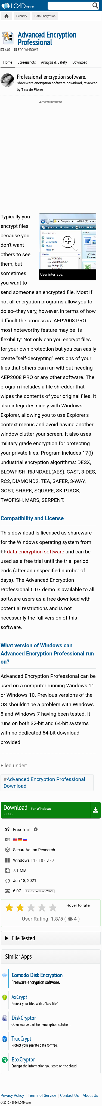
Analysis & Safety (54, 62)
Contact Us (69, 1095)
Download (79, 62)
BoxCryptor (23, 1059)
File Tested (23, 938)
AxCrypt (19, 997)
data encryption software (32, 552)
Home (7, 62)
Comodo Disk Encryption (37, 975)
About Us (90, 1095)
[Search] (95, 7)
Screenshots (27, 62)
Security (21, 16)
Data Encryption (45, 16)
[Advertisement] (51, 157)
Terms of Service (42, 1095)
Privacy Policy (12, 1095)
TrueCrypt (21, 1038)
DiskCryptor (23, 1018)
